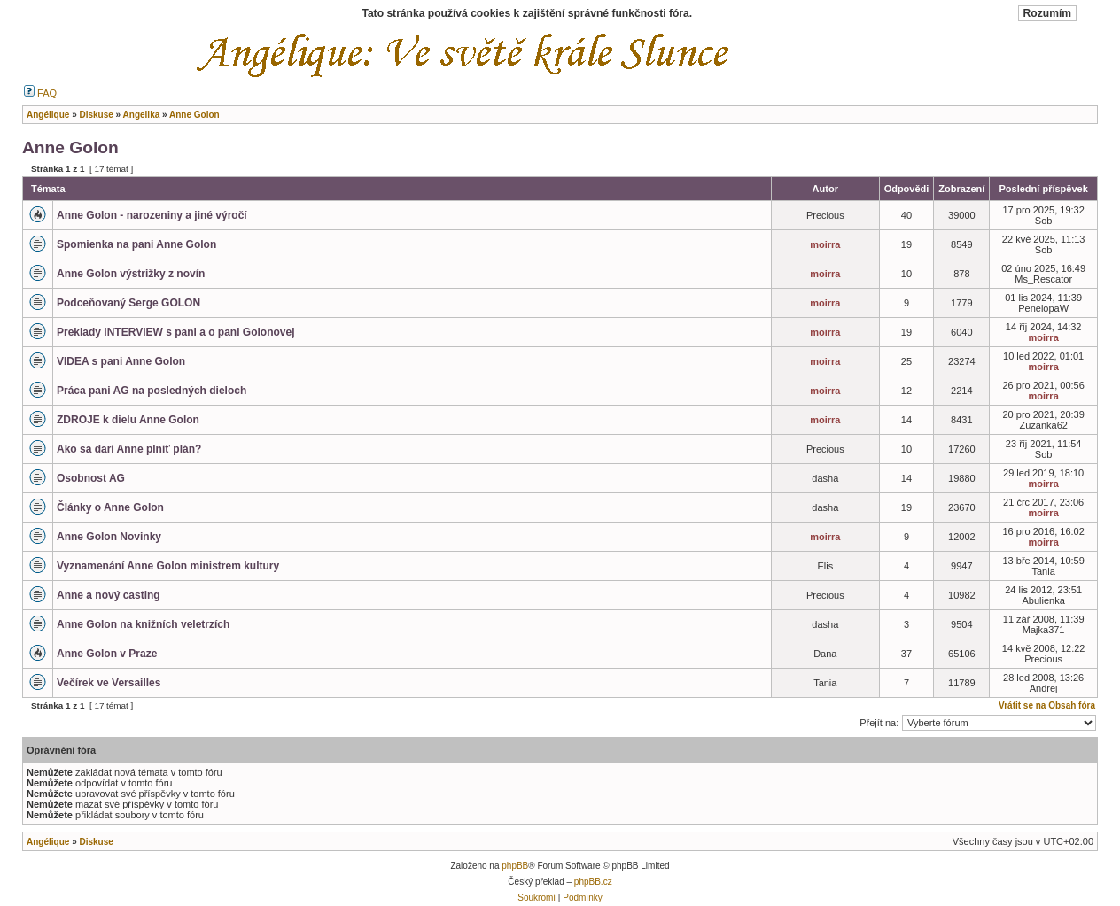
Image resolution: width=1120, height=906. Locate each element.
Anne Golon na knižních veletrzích (143, 624)
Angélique (48, 842)
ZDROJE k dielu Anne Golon (128, 420)
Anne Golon (70, 147)
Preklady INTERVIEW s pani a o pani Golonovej (176, 332)
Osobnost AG (91, 478)
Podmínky (582, 897)
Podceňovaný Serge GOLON (128, 303)
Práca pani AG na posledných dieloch (151, 390)
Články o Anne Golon (110, 507)
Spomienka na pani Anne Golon (136, 244)
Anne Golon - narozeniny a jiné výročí (152, 215)
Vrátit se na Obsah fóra (1047, 705)
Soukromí (536, 897)
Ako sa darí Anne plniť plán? (129, 449)
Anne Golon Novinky (109, 536)
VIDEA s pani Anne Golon (121, 361)
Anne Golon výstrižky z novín (131, 273)
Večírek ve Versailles (108, 683)
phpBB (515, 866)
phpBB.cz (593, 882)
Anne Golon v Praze (107, 653)
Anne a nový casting (108, 595)
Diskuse (96, 842)
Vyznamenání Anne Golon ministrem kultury (168, 566)
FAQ (40, 93)
